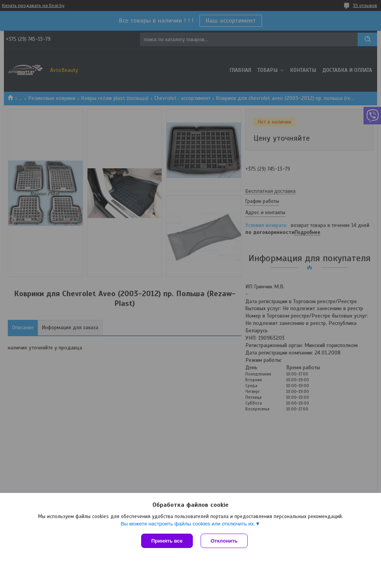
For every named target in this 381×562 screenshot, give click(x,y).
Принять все (167, 541)
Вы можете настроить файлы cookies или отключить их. (188, 524)
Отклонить (224, 541)
